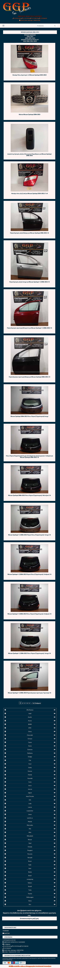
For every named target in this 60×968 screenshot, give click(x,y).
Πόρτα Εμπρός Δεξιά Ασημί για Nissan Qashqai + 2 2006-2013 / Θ (29, 282)
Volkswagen (29, 897)
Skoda (30, 872)
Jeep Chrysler (30, 796)
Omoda (30, 847)
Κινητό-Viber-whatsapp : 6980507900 (29, 20)
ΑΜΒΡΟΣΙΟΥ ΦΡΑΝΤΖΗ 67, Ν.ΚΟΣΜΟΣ (30, 16)
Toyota (30, 893)
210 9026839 (42, 18)
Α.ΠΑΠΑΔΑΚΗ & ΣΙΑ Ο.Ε (9, 940)
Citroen (30, 738)
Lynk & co (30, 818)
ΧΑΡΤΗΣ (6, 933)
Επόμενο (38, 703)
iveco (30, 785)
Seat (30, 868)
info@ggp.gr (6, 944)
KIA (30, 800)
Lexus (30, 814)
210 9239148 (25, 18)
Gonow (30, 771)
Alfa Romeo (29, 710)
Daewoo (29, 749)
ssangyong (30, 879)
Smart (30, 875)
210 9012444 (17, 18)
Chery (30, 731)
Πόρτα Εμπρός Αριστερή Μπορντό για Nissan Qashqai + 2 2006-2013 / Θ (29, 328)
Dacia (30, 746)
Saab (29, 865)
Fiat (30, 760)
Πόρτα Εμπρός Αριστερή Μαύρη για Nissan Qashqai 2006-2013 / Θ (29, 377)
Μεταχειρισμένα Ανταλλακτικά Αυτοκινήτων (38, 966)
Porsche (29, 854)
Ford (29, 764)
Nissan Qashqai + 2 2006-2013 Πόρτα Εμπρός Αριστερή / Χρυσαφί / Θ (29, 693)
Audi (30, 713)
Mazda (30, 821)
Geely (30, 767)
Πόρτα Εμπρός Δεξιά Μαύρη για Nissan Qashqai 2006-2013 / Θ (29, 233)
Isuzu (30, 782)
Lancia (30, 807)
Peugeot (29, 850)
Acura (30, 720)
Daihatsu (30, 753)
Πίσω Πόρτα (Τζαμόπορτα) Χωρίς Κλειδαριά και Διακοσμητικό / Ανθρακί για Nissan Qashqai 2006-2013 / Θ (29, 456)
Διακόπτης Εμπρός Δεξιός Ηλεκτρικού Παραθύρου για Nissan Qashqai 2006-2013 (29, 154)
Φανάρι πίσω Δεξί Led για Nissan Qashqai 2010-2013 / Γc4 (29, 193)
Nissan (30, 839)
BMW (30, 724)
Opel (29, 843)
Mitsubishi (30, 836)
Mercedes (30, 825)
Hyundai (29, 778)
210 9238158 (34, 18)
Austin (30, 717)
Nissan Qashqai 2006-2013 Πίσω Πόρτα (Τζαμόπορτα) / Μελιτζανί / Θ (29, 495)
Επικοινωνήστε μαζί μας (29, 918)
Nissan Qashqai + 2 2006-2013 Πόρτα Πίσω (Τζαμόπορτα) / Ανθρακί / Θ (29, 574)
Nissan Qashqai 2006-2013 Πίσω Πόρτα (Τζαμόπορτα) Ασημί (29, 416)
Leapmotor (30, 811)
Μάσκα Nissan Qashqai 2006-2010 (29, 114)
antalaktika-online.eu (19, 966)
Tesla (29, 890)
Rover (30, 861)
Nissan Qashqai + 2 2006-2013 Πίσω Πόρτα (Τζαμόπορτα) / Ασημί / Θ (29, 653)
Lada (29, 803)
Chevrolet (30, 735)
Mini (30, 832)
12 (33, 703)
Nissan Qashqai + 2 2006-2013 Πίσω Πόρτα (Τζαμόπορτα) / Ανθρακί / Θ (29, 614)
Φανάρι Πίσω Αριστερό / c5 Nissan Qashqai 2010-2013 (29, 75)
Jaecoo (30, 789)
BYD (29, 728)
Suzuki (30, 886)
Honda (30, 775)
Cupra (30, 742)
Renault (30, 857)
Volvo (30, 901)
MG (30, 829)
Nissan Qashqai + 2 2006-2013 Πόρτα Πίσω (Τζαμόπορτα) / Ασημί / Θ (29, 535)
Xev (30, 904)
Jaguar (30, 793)
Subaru (30, 883)
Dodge (30, 756)
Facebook (6, 930)
